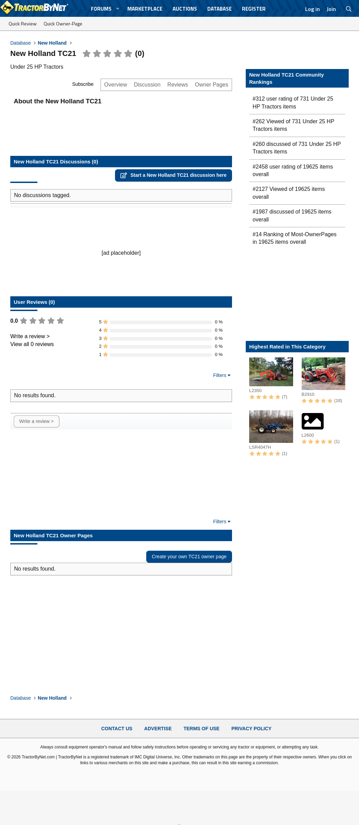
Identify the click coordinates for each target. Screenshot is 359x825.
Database (219, 9)
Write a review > (30, 336)
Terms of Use (202, 728)
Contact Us (116, 728)
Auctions (185, 9)
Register (254, 9)
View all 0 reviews (32, 344)
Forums (101, 9)
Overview (115, 85)
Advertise (158, 728)
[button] (117, 8)
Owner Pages (211, 85)
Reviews (177, 85)
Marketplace (144, 9)
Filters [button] (219, 375)
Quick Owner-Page (63, 23)
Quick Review (23, 23)
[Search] (349, 9)
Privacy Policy (251, 728)
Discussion (147, 85)
